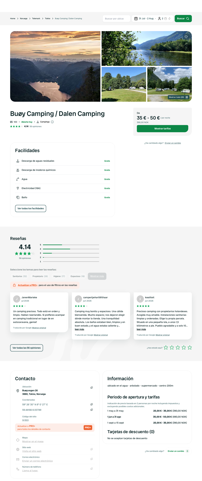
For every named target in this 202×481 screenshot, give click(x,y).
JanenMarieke (29, 297)
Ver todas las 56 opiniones (27, 347)
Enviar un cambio (173, 143)
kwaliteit (149, 297)
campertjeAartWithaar (95, 297)
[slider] (178, 347)
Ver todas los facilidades (30, 208)
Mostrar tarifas (162, 128)
